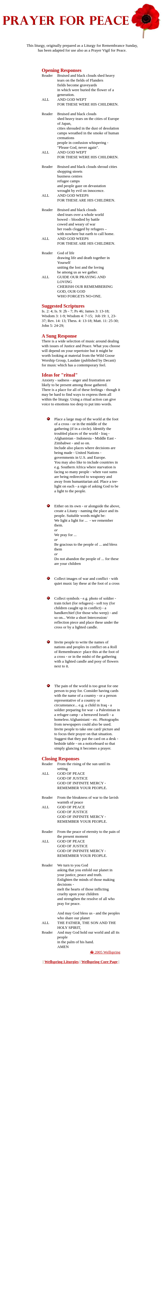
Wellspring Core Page (99, 961)
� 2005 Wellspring (105, 952)
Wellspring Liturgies (62, 961)
